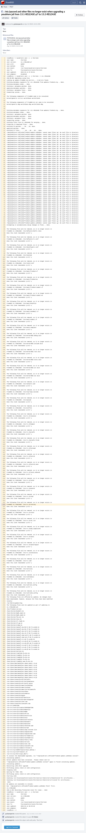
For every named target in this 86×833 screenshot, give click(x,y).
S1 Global (35, 817)
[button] (84, 2)
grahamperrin (18, 24)
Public (16, 18)
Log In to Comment (12, 827)
